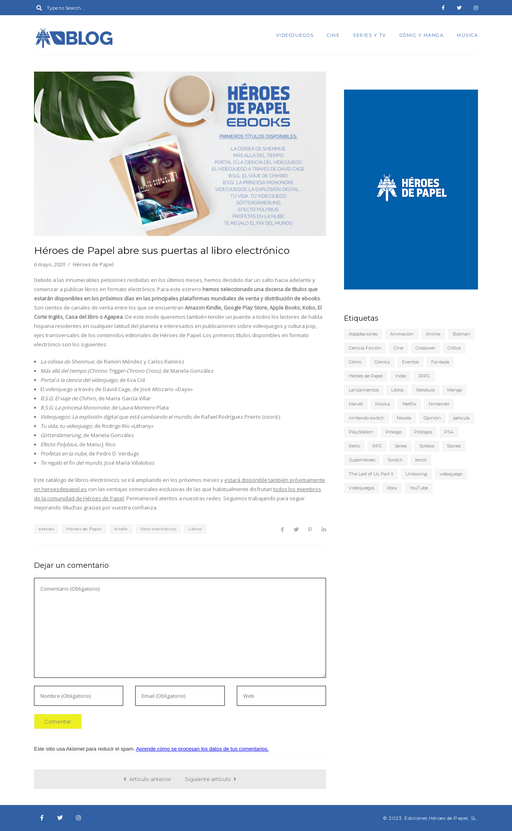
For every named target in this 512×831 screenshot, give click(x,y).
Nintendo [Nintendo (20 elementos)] (439, 404)
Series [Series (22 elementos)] (400, 446)
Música (467, 35)
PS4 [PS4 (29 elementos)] (449, 432)
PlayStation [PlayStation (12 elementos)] (361, 432)
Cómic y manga (422, 35)
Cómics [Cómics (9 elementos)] (382, 362)
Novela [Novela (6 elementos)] (404, 418)
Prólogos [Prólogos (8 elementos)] (423, 432)
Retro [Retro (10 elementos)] (354, 446)
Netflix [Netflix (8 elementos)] (409, 404)
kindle (121, 528)
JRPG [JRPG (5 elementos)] (424, 376)
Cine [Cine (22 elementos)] (398, 348)
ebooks (46, 528)
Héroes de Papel (84, 528)
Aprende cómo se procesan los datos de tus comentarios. (202, 749)
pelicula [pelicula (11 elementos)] (461, 418)
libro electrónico (158, 528)
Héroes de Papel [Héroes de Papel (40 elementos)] (366, 376)
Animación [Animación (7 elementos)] (402, 334)
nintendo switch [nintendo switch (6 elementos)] (366, 418)
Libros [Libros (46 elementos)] (397, 390)
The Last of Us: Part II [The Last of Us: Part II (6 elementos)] (371, 474)
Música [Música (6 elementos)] (382, 404)
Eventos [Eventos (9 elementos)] (410, 362)
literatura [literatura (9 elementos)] (425, 390)
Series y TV (369, 35)
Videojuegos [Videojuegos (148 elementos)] (361, 488)
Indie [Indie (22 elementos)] (400, 376)
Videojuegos (295, 35)
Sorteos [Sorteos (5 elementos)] (426, 446)
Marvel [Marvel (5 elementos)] (356, 404)
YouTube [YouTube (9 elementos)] (419, 488)
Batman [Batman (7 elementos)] (461, 334)
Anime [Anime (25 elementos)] (433, 334)
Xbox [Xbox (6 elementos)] (392, 488)
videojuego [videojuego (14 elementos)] (451, 474)
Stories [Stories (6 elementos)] (454, 446)
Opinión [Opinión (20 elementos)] (432, 418)
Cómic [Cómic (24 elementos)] (355, 362)
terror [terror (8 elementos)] (420, 460)
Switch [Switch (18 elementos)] (395, 460)
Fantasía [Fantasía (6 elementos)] (440, 362)
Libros (195, 528)
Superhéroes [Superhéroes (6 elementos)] (362, 460)
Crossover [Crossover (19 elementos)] (425, 348)
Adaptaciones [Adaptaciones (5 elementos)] (363, 334)
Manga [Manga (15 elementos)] (454, 390)
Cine (333, 35)
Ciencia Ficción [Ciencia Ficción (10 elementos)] (365, 348)
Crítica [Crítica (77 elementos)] (454, 348)
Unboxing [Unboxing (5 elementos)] (416, 474)
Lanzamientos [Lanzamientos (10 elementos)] (364, 390)
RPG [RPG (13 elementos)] (377, 446)
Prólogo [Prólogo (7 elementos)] (394, 432)
